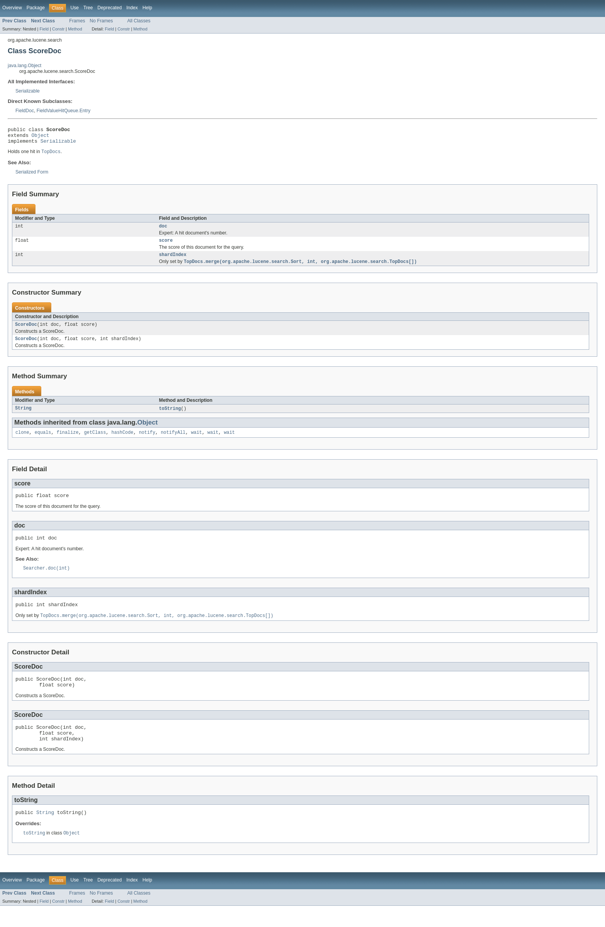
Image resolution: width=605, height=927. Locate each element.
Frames (77, 21)
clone (22, 441)
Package (36, 7)
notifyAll (173, 441)
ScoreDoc (26, 332)
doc (163, 231)
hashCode (123, 441)
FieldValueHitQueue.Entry (64, 110)
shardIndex (172, 261)
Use (74, 7)
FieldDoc (24, 110)
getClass (95, 441)
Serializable (27, 91)
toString (170, 417)
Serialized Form (31, 176)
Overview (12, 7)
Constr (58, 29)
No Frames (101, 21)
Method (75, 29)
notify (147, 441)
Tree (88, 7)
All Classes (138, 21)
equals (43, 441)
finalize (68, 441)
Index (132, 7)
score (166, 246)
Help (147, 7)
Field (44, 29)
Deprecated (110, 7)
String (23, 417)
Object (40, 137)
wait (196, 441)
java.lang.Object (24, 65)
